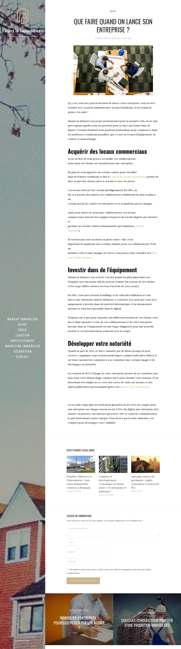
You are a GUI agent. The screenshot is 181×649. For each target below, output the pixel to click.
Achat (22, 327)
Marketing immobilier (22, 349)
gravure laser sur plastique (136, 386)
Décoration (23, 354)
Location (23, 338)
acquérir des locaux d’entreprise (129, 176)
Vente (22, 333)
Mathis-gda (126, 38)
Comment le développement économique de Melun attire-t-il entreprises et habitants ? (113, 484)
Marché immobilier (22, 322)
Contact (22, 359)
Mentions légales (23, 640)
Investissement (22, 343)
